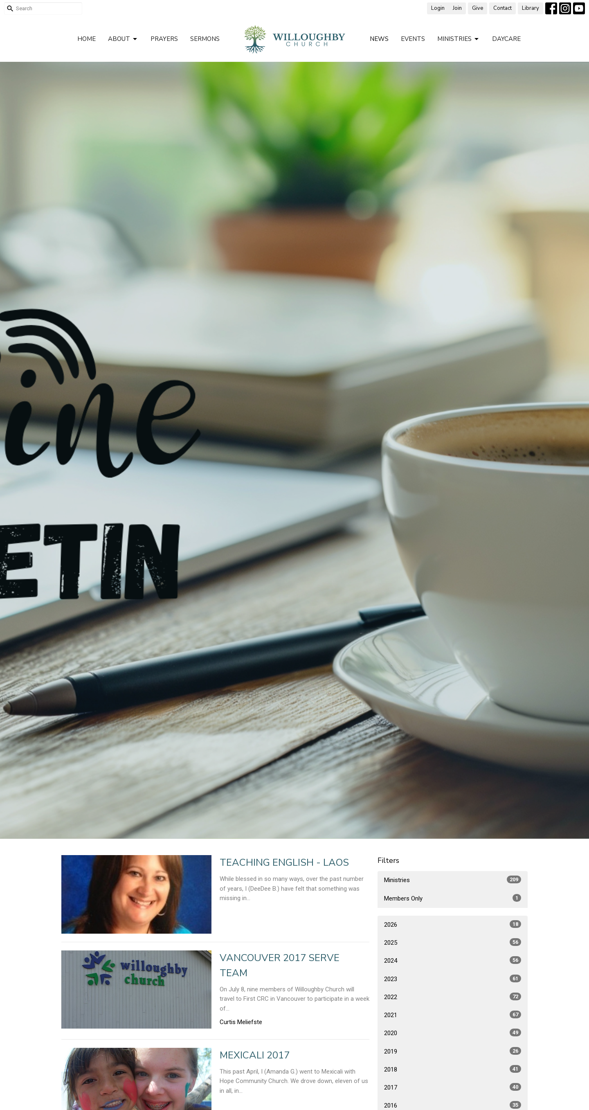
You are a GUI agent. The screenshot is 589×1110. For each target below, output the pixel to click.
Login (438, 8)
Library (530, 8)
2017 (452, 1087)
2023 (452, 979)
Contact (502, 8)
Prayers (164, 39)
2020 (452, 1033)
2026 (452, 924)
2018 (452, 1069)
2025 (452, 942)
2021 (452, 1015)
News (379, 39)
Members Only (452, 898)
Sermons (205, 39)
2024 (452, 960)
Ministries (458, 39)
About (123, 39)
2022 (452, 997)
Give (477, 8)
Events (413, 39)
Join (457, 8)
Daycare (506, 39)
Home (86, 39)
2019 (452, 1051)
